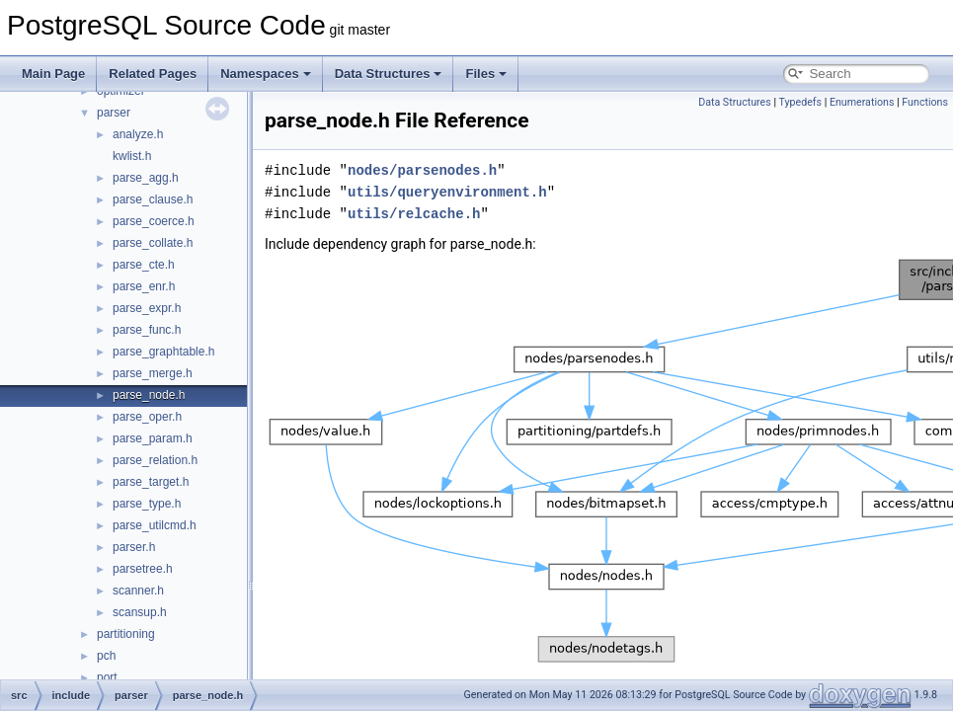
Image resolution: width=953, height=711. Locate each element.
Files (486, 73)
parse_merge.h (153, 373)
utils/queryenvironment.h (447, 192)
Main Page (53, 73)
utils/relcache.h (414, 213)
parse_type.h (147, 504)
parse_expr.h (147, 308)
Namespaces (265, 73)
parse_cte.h (144, 265)
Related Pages (153, 73)
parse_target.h (151, 482)
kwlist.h (132, 156)
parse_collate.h (153, 243)
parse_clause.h (153, 199)
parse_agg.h (146, 178)
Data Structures (388, 73)
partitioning (126, 634)
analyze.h (138, 134)
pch (106, 656)
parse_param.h (153, 438)
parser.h (134, 547)
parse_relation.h (155, 460)
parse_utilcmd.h (155, 525)
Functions (925, 102)
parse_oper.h (147, 417)
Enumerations (862, 102)
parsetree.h (143, 569)
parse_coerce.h (154, 221)
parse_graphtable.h (163, 351)
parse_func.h (147, 330)
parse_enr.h (144, 286)
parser (113, 112)
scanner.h (138, 590)
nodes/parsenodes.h (422, 170)
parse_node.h (149, 395)
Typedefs (800, 102)
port (107, 677)
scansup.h (140, 612)
